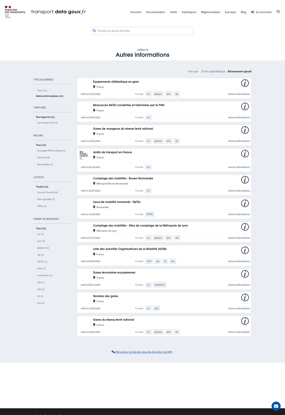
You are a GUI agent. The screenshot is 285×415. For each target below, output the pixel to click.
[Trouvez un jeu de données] (142, 31)
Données (136, 12)
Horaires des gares (105, 296)
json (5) (41, 241)
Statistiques (189, 12)
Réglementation (210, 12)
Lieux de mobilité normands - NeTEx (117, 202)
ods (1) (41, 282)
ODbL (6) (42, 206)
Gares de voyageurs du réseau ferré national (123, 129)
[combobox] (142, 31)
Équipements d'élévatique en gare (116, 82)
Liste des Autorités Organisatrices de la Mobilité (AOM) (129, 249)
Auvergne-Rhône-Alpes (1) (51, 150)
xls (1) (40, 296)
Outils (173, 12)
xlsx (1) (41, 303)
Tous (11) (42, 90)
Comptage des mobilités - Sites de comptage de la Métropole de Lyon (140, 225)
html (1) (41, 268)
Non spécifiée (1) (46, 199)
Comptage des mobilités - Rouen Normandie (123, 178)
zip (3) (40, 254)
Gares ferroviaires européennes (114, 272)
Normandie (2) (45, 164)
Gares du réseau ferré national (113, 320)
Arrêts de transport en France (112, 152)
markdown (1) (44, 275)
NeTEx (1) (42, 261)
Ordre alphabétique (213, 71)
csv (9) (40, 234)
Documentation (155, 12)
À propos (230, 12)
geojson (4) (43, 247)
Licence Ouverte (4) (47, 192)
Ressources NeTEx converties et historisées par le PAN (128, 105)
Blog (243, 12)
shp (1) (41, 289)
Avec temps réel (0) (47, 122)
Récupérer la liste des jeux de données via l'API (144, 352)
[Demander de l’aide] (276, 406)
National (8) (43, 157)
